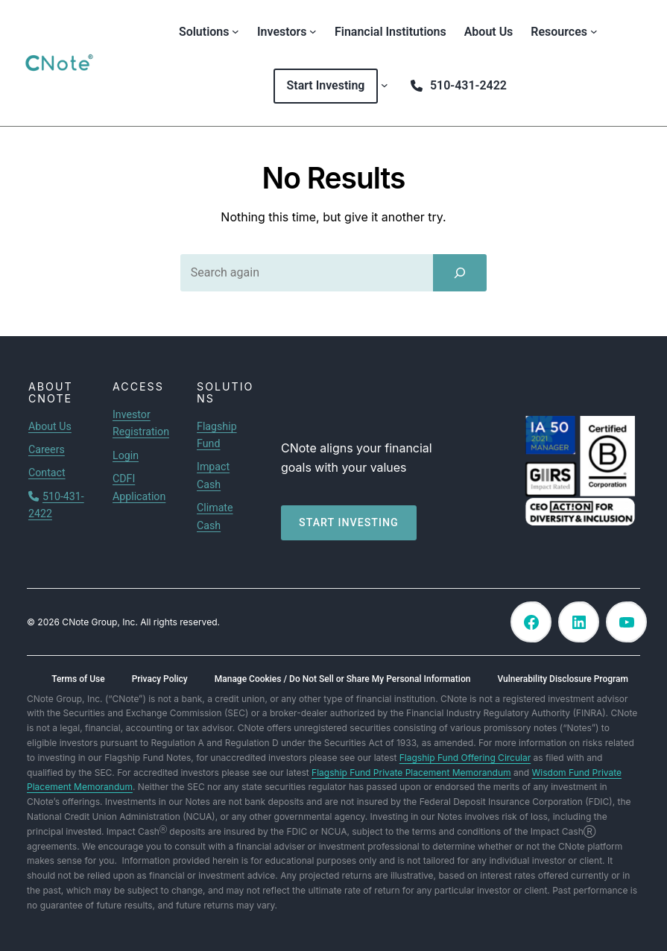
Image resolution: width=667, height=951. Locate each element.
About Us (50, 426)
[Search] (460, 272)
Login (126, 455)
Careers (46, 449)
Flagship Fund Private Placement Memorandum (411, 772)
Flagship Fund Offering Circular (465, 757)
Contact (47, 472)
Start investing (349, 522)
